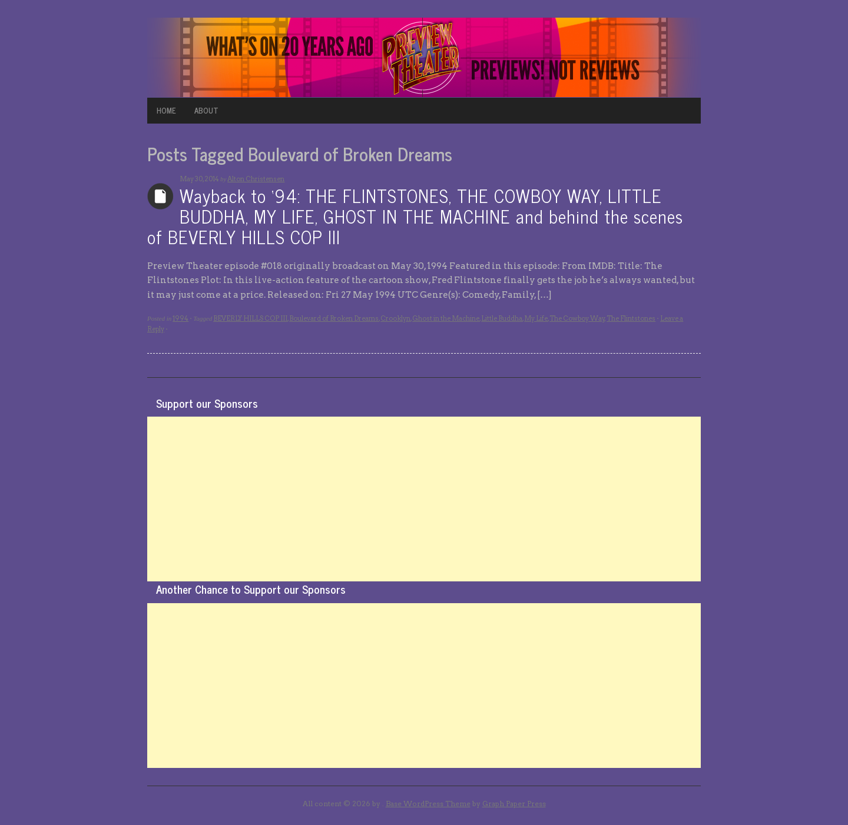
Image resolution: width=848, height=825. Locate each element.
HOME (166, 110)
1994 (180, 318)
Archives (160, 196)
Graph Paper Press (514, 803)
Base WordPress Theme (428, 803)
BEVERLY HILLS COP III (250, 318)
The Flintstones (631, 318)
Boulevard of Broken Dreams (334, 318)
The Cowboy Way (577, 318)
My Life (536, 318)
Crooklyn (395, 318)
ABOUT (206, 110)
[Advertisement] (424, 499)
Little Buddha (501, 318)
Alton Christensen (255, 179)
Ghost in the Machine (445, 318)
